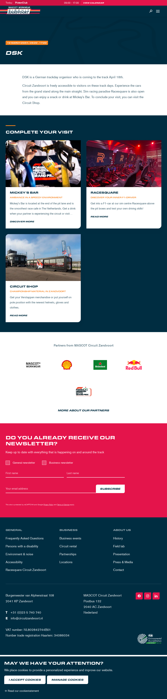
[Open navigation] (157, 11)
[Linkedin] (156, 596)
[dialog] (83, 677)
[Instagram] (147, 596)
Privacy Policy (48, 505)
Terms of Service (63, 505)
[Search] (150, 11)
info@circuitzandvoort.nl (27, 618)
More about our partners (83, 411)
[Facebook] (139, 596)
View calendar (93, 3)
